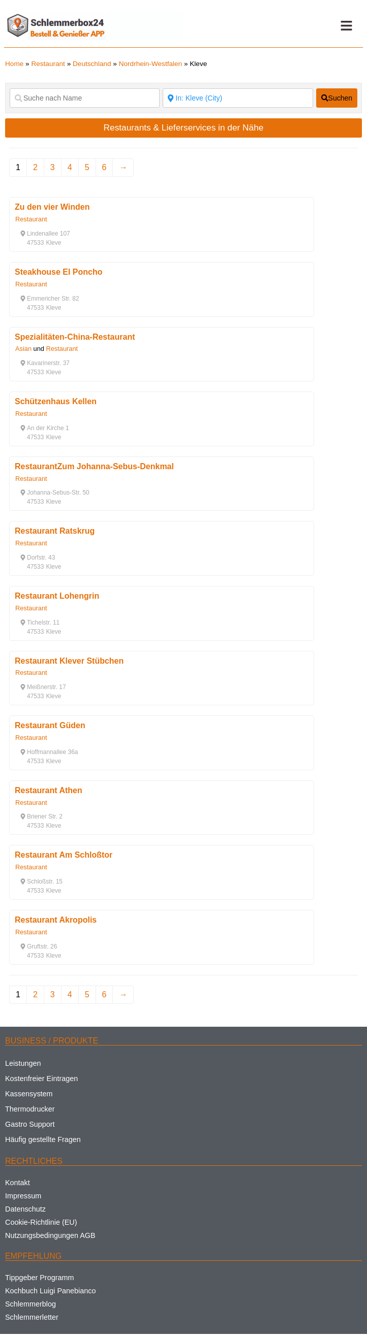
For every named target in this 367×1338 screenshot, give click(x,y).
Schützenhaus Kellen (56, 401)
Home (14, 64)
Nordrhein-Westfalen (150, 64)
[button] (346, 26)
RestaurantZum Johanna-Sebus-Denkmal (94, 466)
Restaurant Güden (50, 725)
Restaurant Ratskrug (55, 531)
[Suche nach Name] (85, 98)
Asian (23, 348)
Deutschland (92, 64)
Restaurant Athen (48, 790)
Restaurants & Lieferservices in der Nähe (184, 127)
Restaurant (48, 64)
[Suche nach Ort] (238, 98)
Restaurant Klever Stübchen (69, 661)
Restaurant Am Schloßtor (63, 855)
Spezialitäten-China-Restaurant (75, 337)
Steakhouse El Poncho (58, 272)
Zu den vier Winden (52, 207)
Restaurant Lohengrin (57, 596)
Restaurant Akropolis (56, 920)
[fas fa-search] (336, 98)
